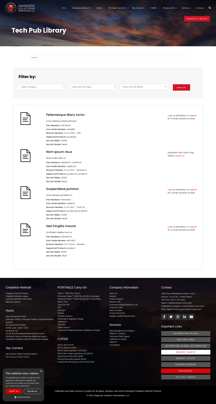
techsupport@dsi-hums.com (188, 309)
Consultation (114, 343)
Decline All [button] (32, 391)
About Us (113, 293)
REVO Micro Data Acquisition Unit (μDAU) (74, 351)
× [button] (41, 371)
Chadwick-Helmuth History (16, 293)
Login (170, 115)
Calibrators (62, 320)
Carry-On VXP (63, 304)
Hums (9, 310)
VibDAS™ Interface (117, 332)
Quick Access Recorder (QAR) (70, 354)
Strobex (61, 312)
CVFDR (63, 337)
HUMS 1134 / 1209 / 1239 (16, 327)
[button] (197, 18)
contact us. (180, 155)
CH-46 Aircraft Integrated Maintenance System (24, 332)
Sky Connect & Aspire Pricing (17, 355)
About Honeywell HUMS (15, 316)
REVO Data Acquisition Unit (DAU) (71, 348)
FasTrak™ (62, 309)
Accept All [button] (14, 391)
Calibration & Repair (117, 337)
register (193, 115)
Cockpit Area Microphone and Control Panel (75, 359)
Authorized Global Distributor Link (122, 304)
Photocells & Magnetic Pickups (70, 318)
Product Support (115, 299)
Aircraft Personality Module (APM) (71, 356)
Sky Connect (14, 346)
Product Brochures (116, 312)
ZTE (59, 307)
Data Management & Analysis (121, 329)
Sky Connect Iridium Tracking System (20, 352)
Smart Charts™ (64, 326)
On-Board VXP (11, 329)
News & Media (115, 309)
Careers (112, 296)
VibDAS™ (113, 340)
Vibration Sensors (65, 315)
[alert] (23, 384)
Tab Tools (61, 323)
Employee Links (115, 307)
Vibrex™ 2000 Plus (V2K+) (68, 293)
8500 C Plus (62, 301)
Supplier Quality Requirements (121, 315)
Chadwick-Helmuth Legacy (16, 296)
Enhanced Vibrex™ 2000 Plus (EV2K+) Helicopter (77, 296)
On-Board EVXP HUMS (15, 324)
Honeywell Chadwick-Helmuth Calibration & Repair (26, 337)
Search (181, 87)
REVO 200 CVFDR (65, 343)
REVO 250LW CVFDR (66, 345)
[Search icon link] (210, 8)
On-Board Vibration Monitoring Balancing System (25, 335)
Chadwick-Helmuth (18, 287)
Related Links (114, 301)
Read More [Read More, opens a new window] (25, 386)
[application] (70, 8)
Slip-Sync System (13, 301)
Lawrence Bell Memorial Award (18, 299)
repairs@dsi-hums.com (193, 306)
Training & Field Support (119, 335)
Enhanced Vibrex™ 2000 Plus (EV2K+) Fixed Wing (78, 299)
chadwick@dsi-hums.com (179, 303)
